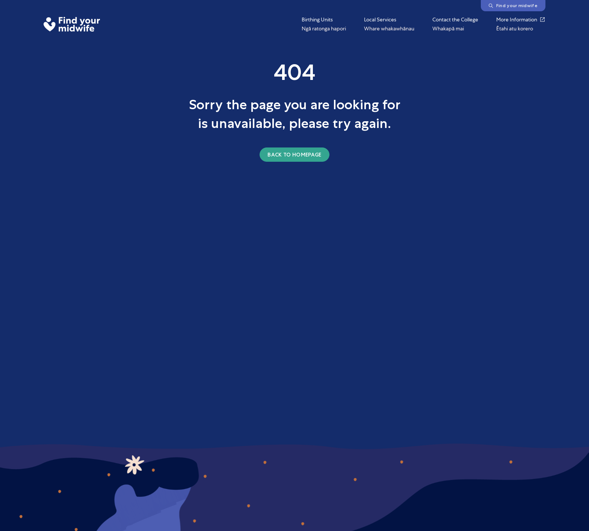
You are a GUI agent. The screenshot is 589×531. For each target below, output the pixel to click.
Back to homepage (294, 154)
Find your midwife (513, 5)
